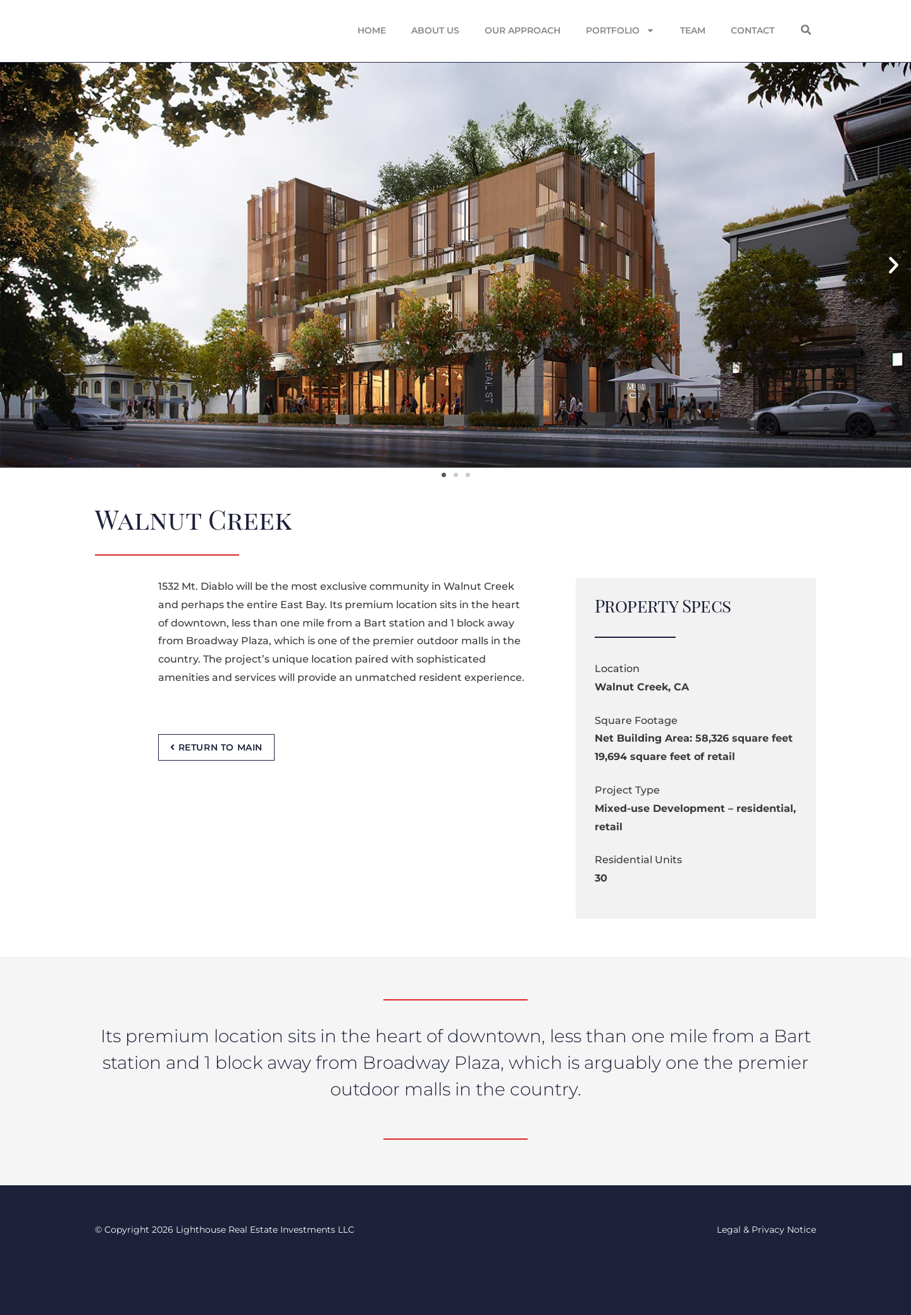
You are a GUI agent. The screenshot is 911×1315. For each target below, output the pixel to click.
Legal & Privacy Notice (766, 1229)
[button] (806, 30)
